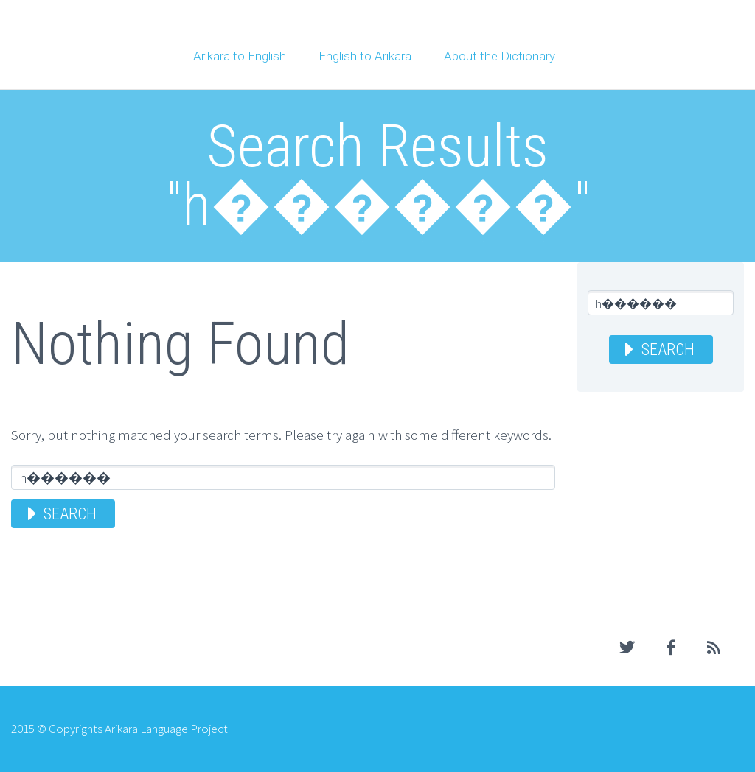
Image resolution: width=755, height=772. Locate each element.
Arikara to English (239, 56)
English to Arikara (365, 56)
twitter (627, 647)
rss (714, 647)
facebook (671, 647)
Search (70, 514)
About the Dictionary (499, 56)
